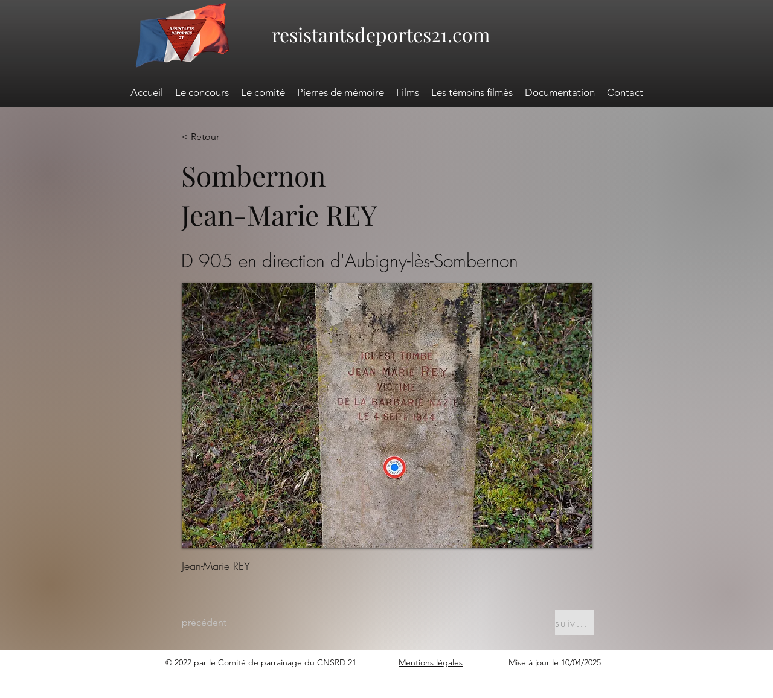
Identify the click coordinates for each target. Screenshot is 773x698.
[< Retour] (221, 137)
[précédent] (221, 622)
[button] (560, 92)
